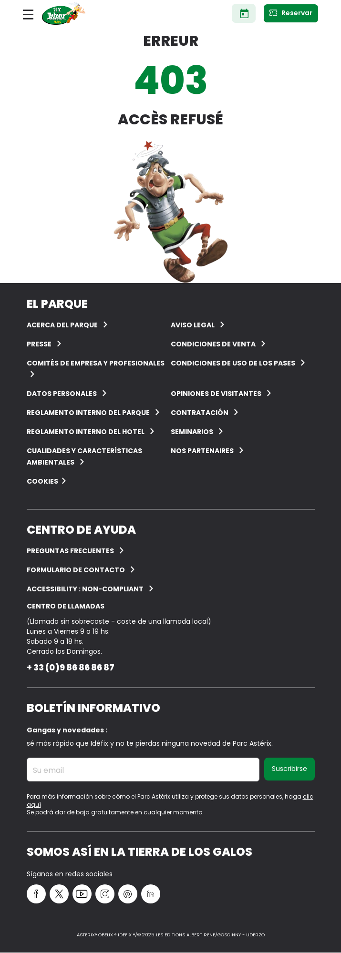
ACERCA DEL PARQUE (62, 325)
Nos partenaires (202, 451)
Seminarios (192, 431)
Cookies (42, 481)
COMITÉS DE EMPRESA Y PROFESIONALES (96, 363)
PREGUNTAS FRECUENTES (70, 551)
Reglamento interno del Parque (88, 412)
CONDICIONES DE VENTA (213, 344)
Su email (48, 770)
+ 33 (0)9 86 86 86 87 (70, 667)
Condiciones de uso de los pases (233, 363)
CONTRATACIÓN (199, 412)
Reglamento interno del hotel (86, 431)
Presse (39, 344)
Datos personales (62, 393)
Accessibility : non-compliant (85, 589)
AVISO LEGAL (193, 325)
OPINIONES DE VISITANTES (216, 393)
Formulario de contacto (76, 570)
